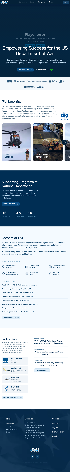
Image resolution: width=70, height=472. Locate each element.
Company (10, 423)
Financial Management (32, 430)
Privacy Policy (58, 432)
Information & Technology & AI (34, 433)
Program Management (32, 428)
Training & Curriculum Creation (35, 435)
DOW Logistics (30, 422)
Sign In (66, 2)
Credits (55, 436)
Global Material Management (34, 425)
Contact (55, 423)
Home (8, 419)
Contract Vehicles (12, 429)
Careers (55, 419)
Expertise (29, 419)
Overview (9, 427)
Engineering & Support (32, 438)
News (8, 432)
